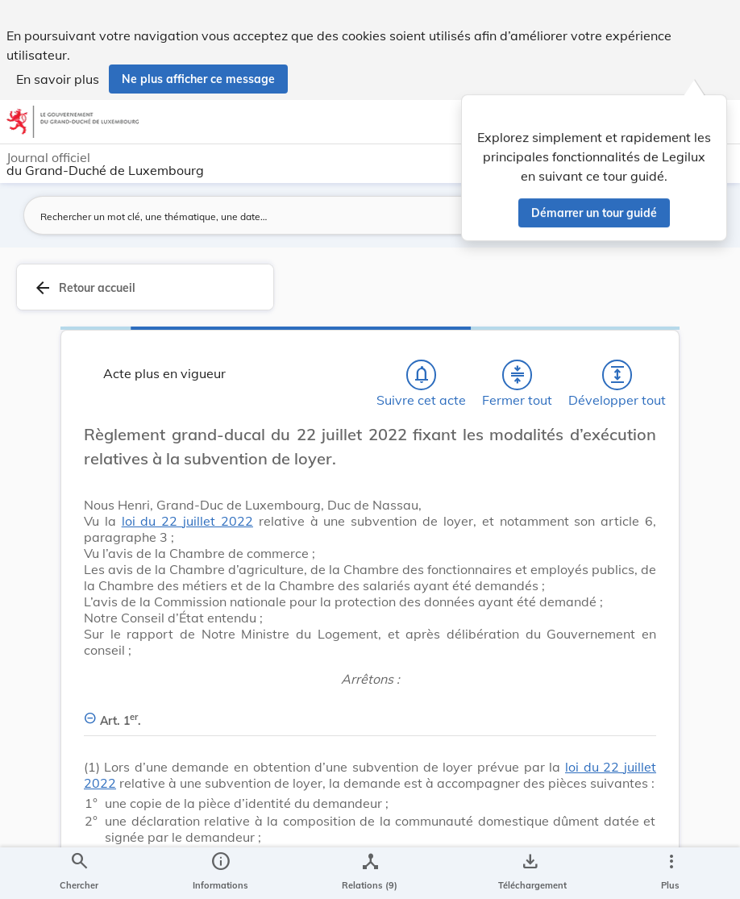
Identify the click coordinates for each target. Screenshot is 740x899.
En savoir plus (57, 79)
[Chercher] (79, 873)
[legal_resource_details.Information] (220, 873)
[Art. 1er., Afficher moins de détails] (370, 711)
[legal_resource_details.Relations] (369, 873)
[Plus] (670, 873)
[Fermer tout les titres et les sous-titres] (517, 375)
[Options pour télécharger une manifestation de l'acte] (529, 873)
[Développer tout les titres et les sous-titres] (617, 375)
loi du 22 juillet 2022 (187, 521)
